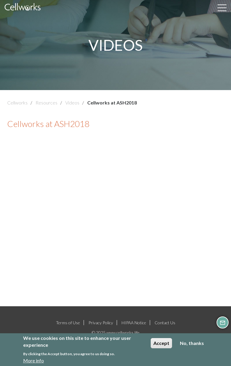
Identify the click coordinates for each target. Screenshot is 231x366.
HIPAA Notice (134, 322)
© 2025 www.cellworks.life (116, 332)
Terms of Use (68, 322)
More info (33, 360)
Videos (72, 102)
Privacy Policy (100, 322)
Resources (46, 102)
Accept (161, 343)
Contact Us (165, 322)
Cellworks (17, 102)
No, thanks (192, 343)
